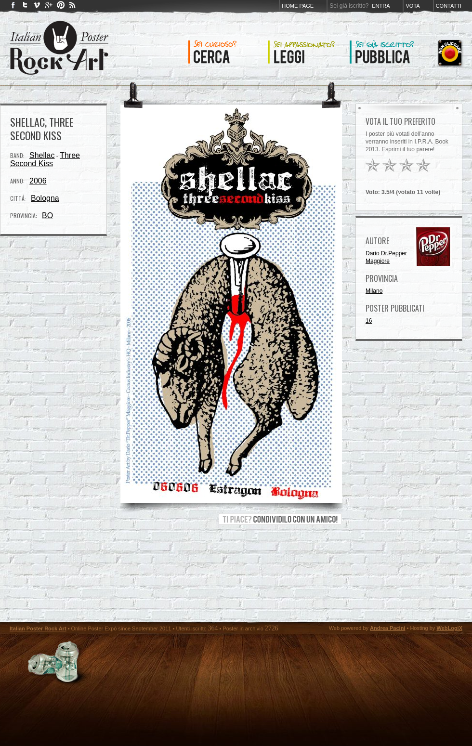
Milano (374, 291)
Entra (381, 6)
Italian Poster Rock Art (38, 628)
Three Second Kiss (45, 159)
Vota (413, 6)
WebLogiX (449, 628)
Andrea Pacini (387, 628)
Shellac (41, 155)
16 (369, 320)
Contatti (448, 6)
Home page (298, 6)
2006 (38, 181)
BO (47, 215)
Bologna (45, 198)
